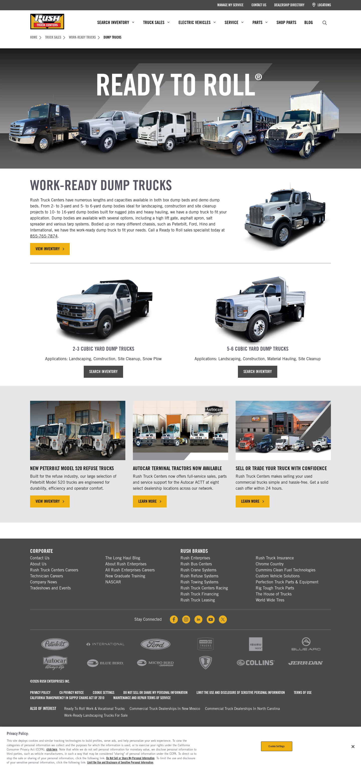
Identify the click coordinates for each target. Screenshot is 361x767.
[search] (324, 22)
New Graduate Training (125, 576)
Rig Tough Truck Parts (275, 588)
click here (51, 749)
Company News (43, 582)
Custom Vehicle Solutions (278, 576)
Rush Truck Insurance (275, 558)
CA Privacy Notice (71, 693)
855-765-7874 (44, 236)
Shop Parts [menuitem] (286, 22)
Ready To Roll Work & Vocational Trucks (94, 709)
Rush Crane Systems (198, 570)
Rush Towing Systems (199, 582)
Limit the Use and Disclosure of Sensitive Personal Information (241, 693)
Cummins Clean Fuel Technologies (285, 570)
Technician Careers (46, 576)
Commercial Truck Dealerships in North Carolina (242, 709)
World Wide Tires (270, 600)
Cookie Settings (103, 693)
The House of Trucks (274, 594)
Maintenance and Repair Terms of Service (142, 698)
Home (35, 37)
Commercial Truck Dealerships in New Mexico (165, 709)
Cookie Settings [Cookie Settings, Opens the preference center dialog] (276, 746)
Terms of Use (303, 693)
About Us (38, 564)
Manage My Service (230, 5)
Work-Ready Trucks (84, 37)
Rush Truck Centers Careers (54, 570)
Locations (321, 5)
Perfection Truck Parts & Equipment (287, 582)
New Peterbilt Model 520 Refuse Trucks (72, 468)
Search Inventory (103, 371)
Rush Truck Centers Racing (204, 588)
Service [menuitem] (234, 22)
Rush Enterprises (195, 558)
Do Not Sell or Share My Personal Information (155, 693)
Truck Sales (55, 37)
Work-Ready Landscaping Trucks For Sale (96, 715)
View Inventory (50, 248)
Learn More (149, 501)
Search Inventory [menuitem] (115, 22)
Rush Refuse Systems (199, 576)
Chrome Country (270, 564)
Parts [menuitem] (259, 22)
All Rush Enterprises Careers (130, 570)
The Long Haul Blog (122, 558)
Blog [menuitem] (308, 22)
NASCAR (113, 582)
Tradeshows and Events (50, 588)
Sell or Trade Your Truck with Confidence (281, 468)
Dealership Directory (289, 5)
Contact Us (258, 5)
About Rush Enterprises (125, 564)
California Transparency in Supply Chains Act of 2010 (67, 698)
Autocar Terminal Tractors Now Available (177, 468)
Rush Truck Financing (199, 594)
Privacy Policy (40, 693)
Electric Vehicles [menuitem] (197, 22)
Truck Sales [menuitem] (156, 22)
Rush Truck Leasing (197, 600)
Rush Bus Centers (196, 564)
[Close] (352, 746)
